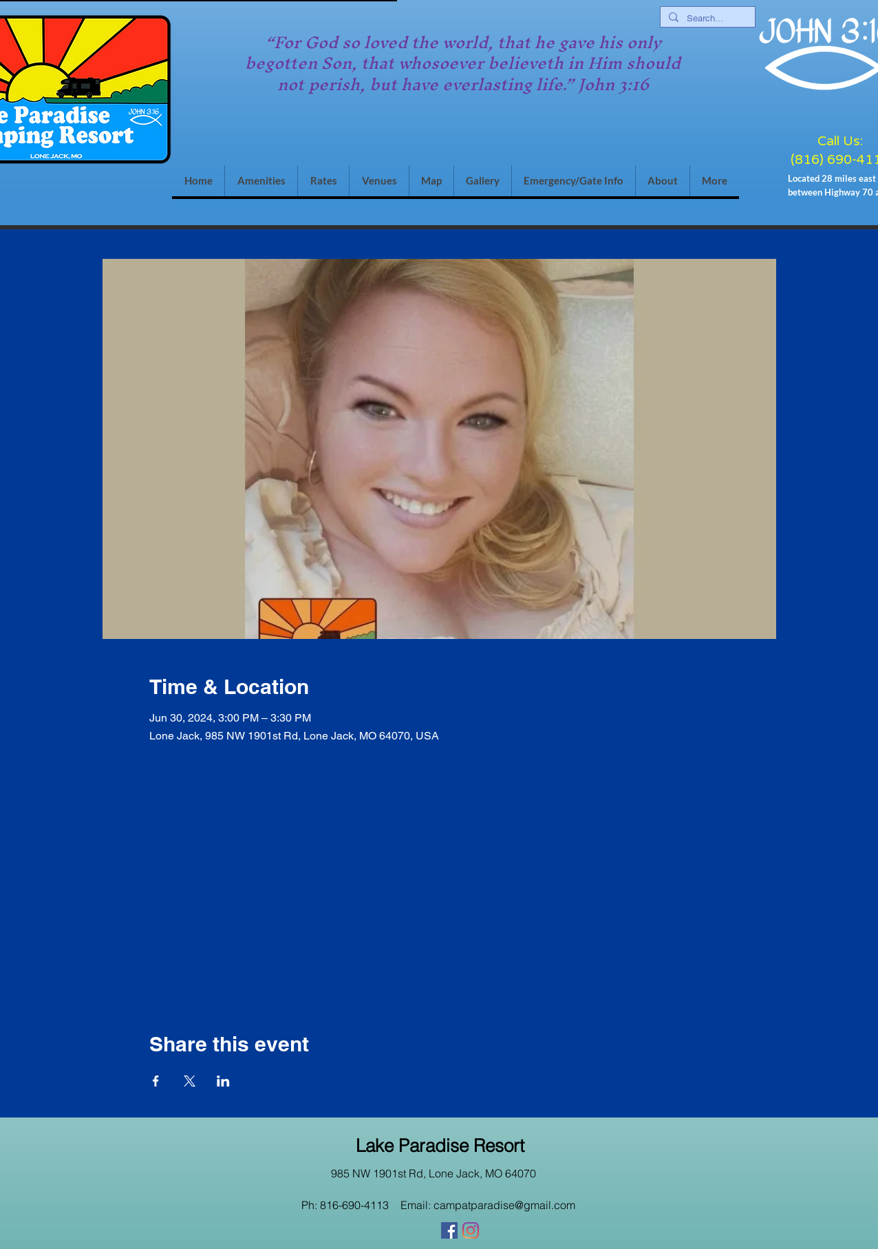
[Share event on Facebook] (155, 1081)
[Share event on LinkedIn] (223, 1081)
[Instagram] (470, 1230)
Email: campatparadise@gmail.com (487, 1205)
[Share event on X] (189, 1081)
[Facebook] (449, 1230)
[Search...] (706, 18)
